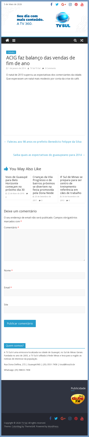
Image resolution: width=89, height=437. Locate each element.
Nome (8, 270)
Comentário (11, 227)
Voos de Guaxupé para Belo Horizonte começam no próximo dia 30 (16, 183)
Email (8, 287)
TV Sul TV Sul (35, 68)
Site (6, 304)
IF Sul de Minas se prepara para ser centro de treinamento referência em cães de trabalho (71, 185)
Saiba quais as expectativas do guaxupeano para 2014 (49, 155)
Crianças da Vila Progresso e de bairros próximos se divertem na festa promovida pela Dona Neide (44, 185)
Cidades (11, 52)
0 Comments (49, 68)
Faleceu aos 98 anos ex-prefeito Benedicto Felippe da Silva (42, 141)
